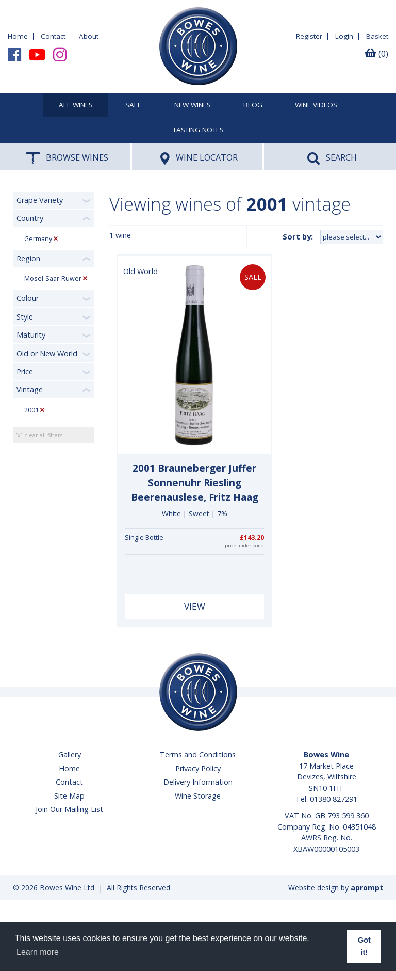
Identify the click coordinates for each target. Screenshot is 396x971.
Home (18, 36)
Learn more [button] (37, 952)
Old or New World (46, 353)
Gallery (69, 754)
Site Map (69, 796)
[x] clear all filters (38, 435)
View (194, 606)
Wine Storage (198, 796)
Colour (27, 298)
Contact (53, 36)
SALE (133, 105)
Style (24, 317)
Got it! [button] (364, 946)
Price (24, 371)
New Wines (192, 105)
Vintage (29, 389)
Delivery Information (198, 782)
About (88, 36)
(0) (376, 53)
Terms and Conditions (198, 754)
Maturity (30, 335)
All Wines (76, 105)
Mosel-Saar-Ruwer (52, 278)
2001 (31, 410)
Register (309, 36)
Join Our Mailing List (69, 809)
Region (28, 258)
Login (344, 36)
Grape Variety (39, 200)
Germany (38, 238)
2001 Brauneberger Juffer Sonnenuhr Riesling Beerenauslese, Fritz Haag (194, 482)
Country (29, 218)
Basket (377, 36)
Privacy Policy (198, 768)
